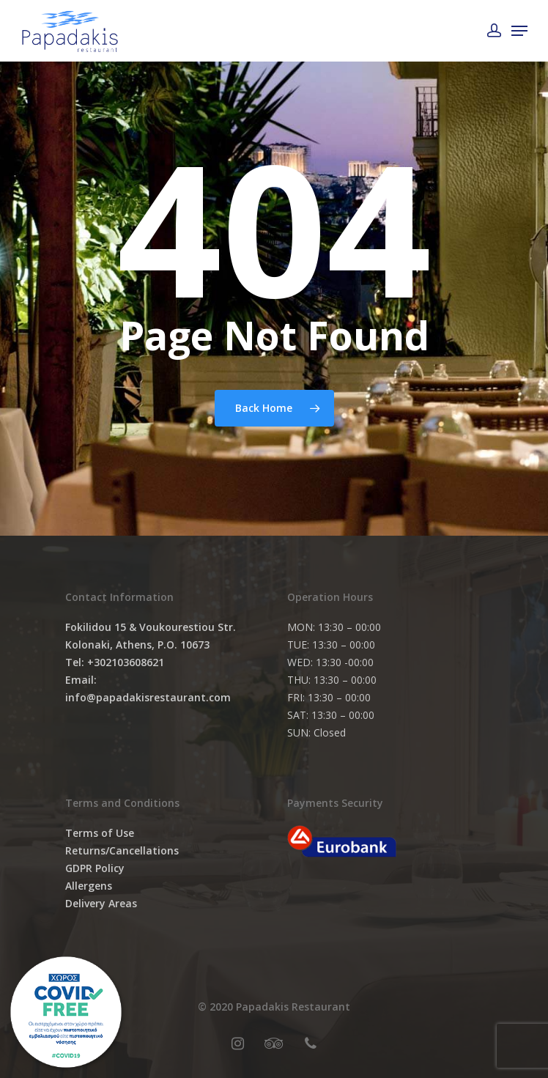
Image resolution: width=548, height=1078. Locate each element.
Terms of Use (99, 833)
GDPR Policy (95, 868)
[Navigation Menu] (519, 30)
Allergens (88, 886)
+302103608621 (125, 662)
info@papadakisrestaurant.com (148, 697)
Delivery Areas (101, 903)
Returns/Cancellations (122, 850)
